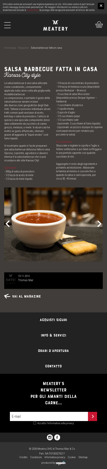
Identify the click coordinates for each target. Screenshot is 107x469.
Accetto (55, 423)
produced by (53, 463)
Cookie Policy (32, 10)
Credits (23, 457)
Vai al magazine (22, 296)
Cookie (72, 457)
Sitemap (83, 457)
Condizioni (36, 457)
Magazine (23, 47)
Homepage (10, 47)
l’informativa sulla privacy (60, 423)
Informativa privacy (55, 457)
